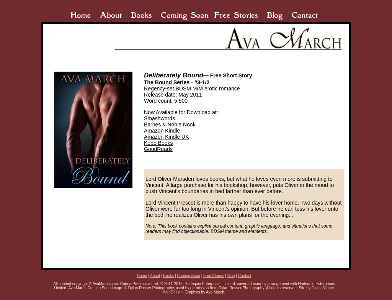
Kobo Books (158, 143)
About (155, 276)
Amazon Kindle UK (166, 137)
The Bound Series (166, 82)
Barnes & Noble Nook (170, 124)
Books (168, 276)
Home (142, 276)
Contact (244, 276)
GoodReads (158, 149)
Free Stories (213, 276)
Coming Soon (188, 276)
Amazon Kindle (162, 131)
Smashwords (159, 118)
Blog (231, 276)
